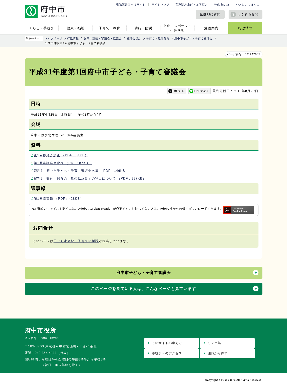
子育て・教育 (109, 28)
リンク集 (214, 343)
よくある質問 (247, 14)
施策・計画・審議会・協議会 (103, 38)
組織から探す (218, 353)
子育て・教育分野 (158, 38)
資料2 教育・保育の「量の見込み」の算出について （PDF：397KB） (90, 178)
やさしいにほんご (247, 4)
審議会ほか (134, 38)
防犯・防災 (143, 28)
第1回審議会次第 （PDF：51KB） (61, 155)
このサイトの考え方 (167, 343)
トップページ (53, 38)
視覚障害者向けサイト (130, 4)
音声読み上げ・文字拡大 (191, 4)
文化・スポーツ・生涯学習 (177, 28)
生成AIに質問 (210, 14)
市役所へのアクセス (167, 353)
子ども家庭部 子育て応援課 (76, 241)
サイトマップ (160, 4)
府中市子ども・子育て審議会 (193, 38)
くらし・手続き (41, 28)
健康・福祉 (76, 28)
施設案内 (211, 28)
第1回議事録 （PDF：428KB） (58, 198)
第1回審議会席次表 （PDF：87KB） (63, 163)
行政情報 (245, 28)
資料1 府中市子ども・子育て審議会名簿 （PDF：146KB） (81, 170)
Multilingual (222, 4)
